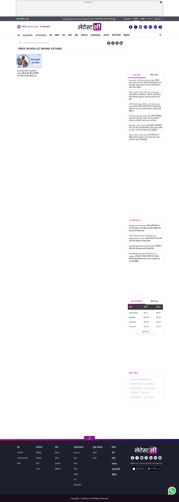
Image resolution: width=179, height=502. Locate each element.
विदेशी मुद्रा (154, 301)
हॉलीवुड (38, 458)
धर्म (75, 479)
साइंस (95, 458)
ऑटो (70, 35)
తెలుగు (158, 19)
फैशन (76, 463)
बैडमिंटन (58, 469)
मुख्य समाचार (98, 447)
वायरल (106, 35)
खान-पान (77, 452)
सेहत (75, 469)
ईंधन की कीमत (136, 301)
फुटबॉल (57, 463)
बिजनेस (126, 35)
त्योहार (19, 66)
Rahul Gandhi (136, 397)
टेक (63, 35)
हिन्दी (135, 19)
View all (145, 331)
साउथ (38, 469)
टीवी (37, 463)
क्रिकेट (57, 452)
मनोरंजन (84, 35)
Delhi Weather (136, 388)
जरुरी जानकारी (22, 458)
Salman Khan (149, 397)
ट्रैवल (75, 458)
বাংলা (149, 19)
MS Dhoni (145, 392)
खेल (76, 35)
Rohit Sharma (150, 388)
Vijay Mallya (149, 383)
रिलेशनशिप (77, 485)
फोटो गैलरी (116, 35)
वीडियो (114, 475)
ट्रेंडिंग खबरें (154, 75)
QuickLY (27, 35)
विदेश (57, 35)
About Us (134, 463)
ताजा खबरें (45, 26)
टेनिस (57, 458)
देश (51, 35)
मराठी (142, 19)
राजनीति (20, 452)
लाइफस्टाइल (96, 35)
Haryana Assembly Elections (141, 379)
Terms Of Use (145, 463)
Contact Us (157, 463)
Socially (41, 35)
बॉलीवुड (38, 452)
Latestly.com (86, 498)
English (127, 19)
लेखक (95, 452)
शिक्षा (19, 463)
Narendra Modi (136, 383)
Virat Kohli (134, 392)
